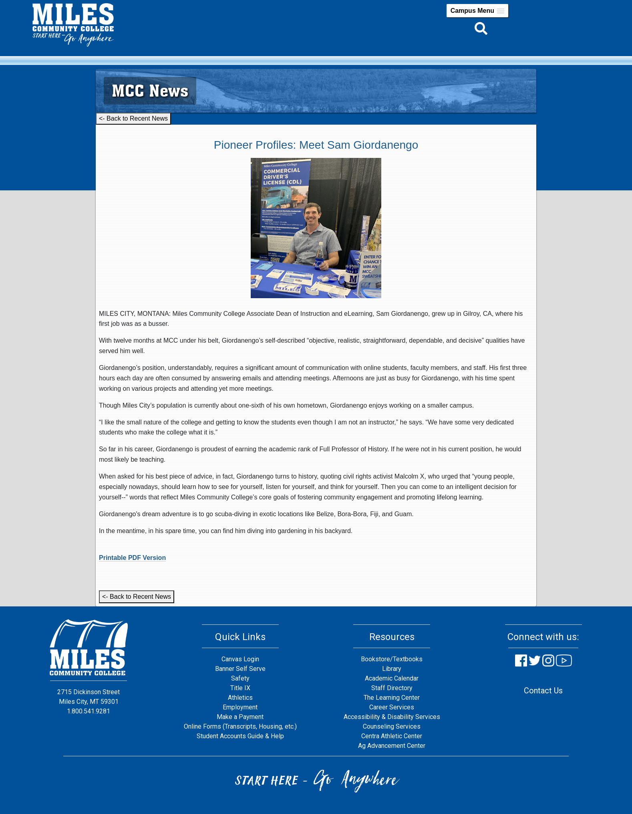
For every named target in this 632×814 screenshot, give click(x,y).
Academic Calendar (392, 678)
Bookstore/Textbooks (392, 659)
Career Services (391, 707)
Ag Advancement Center (391, 745)
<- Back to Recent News (133, 118)
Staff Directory (392, 688)
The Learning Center (392, 697)
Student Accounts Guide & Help (240, 736)
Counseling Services (392, 726)
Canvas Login (240, 659)
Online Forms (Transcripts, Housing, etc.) (240, 726)
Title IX (240, 688)
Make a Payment (240, 717)
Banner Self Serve (240, 669)
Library (391, 669)
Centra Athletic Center (391, 736)
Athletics (240, 697)
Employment (240, 707)
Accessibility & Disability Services (392, 717)
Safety (240, 678)
